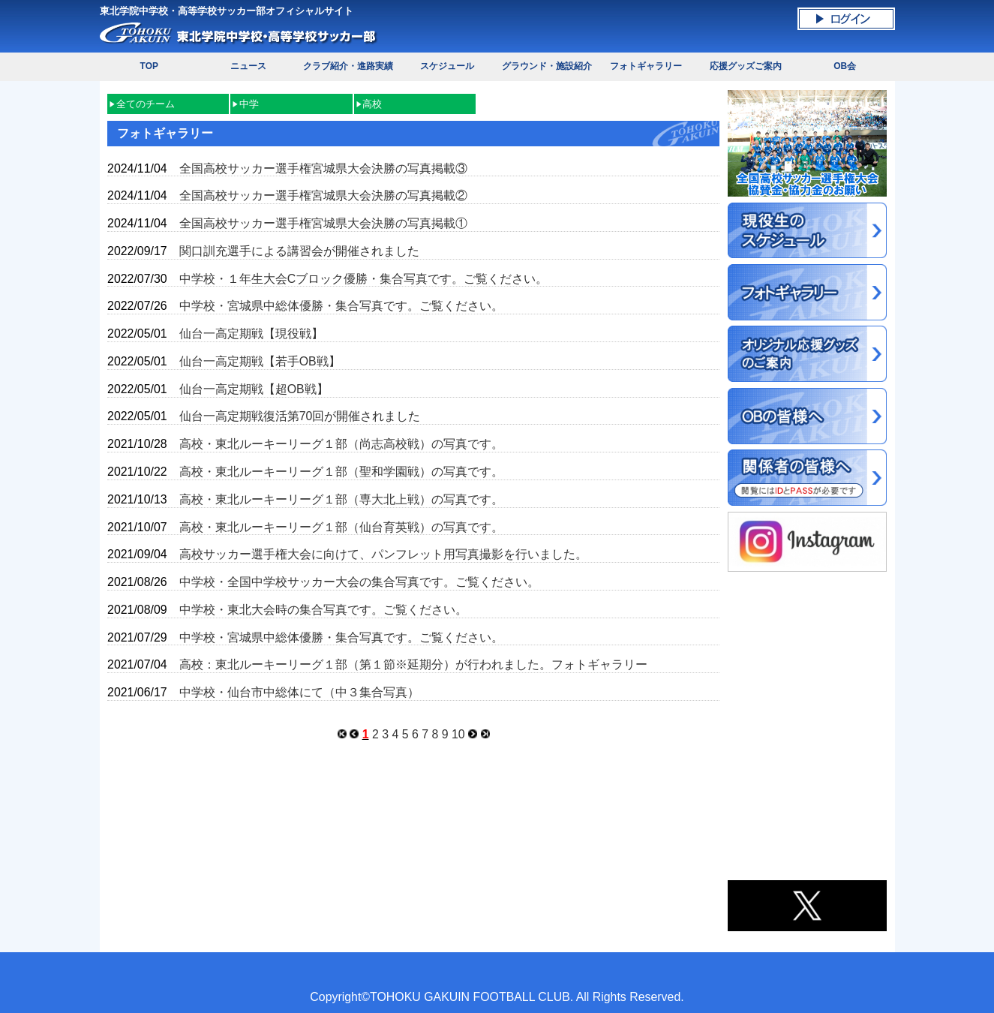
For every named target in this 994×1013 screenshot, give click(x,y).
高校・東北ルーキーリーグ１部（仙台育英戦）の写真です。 (341, 527)
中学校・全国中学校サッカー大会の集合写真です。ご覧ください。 (359, 582)
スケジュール (447, 66)
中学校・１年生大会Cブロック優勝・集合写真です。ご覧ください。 (363, 278)
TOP (149, 66)
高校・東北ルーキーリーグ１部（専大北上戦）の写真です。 (341, 499)
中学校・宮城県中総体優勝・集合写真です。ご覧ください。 (341, 305)
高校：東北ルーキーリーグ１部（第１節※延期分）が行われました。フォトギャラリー (413, 664)
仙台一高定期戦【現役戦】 (251, 333)
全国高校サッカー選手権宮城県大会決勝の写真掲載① (323, 223)
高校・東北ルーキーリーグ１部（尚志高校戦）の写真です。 (341, 443)
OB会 (844, 66)
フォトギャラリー (646, 66)
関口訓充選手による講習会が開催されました (299, 251)
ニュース (248, 66)
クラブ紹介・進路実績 (348, 66)
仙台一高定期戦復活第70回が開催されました (300, 416)
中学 (249, 104)
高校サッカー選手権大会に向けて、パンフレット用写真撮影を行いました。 (383, 554)
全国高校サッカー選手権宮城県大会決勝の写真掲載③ (323, 168)
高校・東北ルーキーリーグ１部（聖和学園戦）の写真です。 (341, 471)
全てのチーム (145, 104)
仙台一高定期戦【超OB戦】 (254, 389)
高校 (372, 104)
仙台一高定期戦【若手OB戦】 (260, 361)
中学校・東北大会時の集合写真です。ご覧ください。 (323, 609)
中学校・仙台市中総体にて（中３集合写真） (299, 692)
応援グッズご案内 (746, 66)
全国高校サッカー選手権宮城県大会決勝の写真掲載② (323, 195)
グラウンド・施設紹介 (547, 66)
